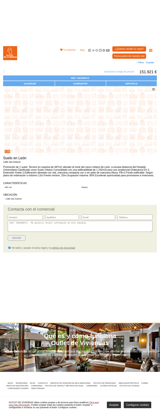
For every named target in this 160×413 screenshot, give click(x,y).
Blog (82, 50)
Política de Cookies (129, 388)
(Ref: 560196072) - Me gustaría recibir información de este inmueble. (80, 227)
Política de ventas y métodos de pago (64, 388)
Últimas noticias (109, 388)
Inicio (11, 385)
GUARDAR (29, 83)
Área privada (38, 390)
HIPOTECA (131, 83)
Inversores (22, 385)
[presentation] (128, 241)
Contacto (43, 385)
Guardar (149, 62)
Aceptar (114, 404)
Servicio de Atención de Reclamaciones (70, 385)
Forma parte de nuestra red (129, 56)
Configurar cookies (18, 390)
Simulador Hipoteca (128, 385)
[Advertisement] (80, 22)
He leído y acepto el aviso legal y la (41, 249)
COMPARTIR (80, 83)
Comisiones (37, 388)
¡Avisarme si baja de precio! (119, 71)
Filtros (141, 62)
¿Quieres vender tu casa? (129, 49)
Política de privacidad (104, 385)
